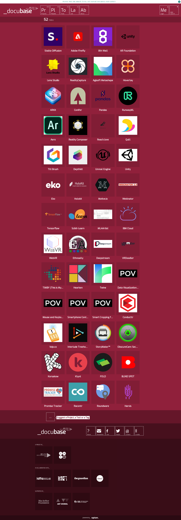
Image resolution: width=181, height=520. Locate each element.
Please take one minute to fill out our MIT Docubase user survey (89, 2)
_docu (17, 11)
